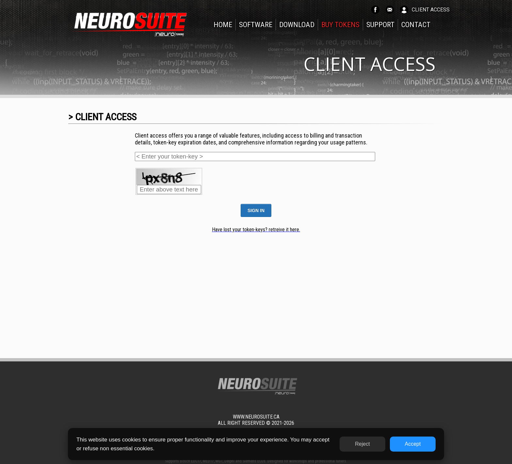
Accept (413, 444)
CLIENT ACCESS (431, 10)
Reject (362, 444)
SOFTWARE (255, 24)
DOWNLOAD (296, 24)
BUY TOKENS (340, 24)
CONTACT (415, 24)
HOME (223, 24)
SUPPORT (380, 24)
